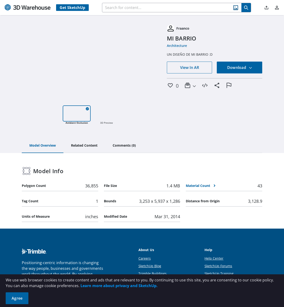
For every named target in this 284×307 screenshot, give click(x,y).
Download (239, 67)
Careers (144, 258)
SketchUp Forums (218, 266)
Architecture (177, 45)
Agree (17, 298)
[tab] (42, 145)
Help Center (213, 258)
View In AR (189, 67)
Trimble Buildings (152, 273)
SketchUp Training (219, 273)
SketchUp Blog (149, 266)
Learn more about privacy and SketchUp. (119, 285)
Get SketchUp (72, 7)
